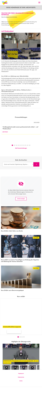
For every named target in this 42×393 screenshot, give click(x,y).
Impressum (21, 380)
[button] (17, 337)
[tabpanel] (21, 133)
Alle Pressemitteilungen (21, 154)
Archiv (21, 387)
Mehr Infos (4, 337)
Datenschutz (21, 383)
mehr (13, 25)
